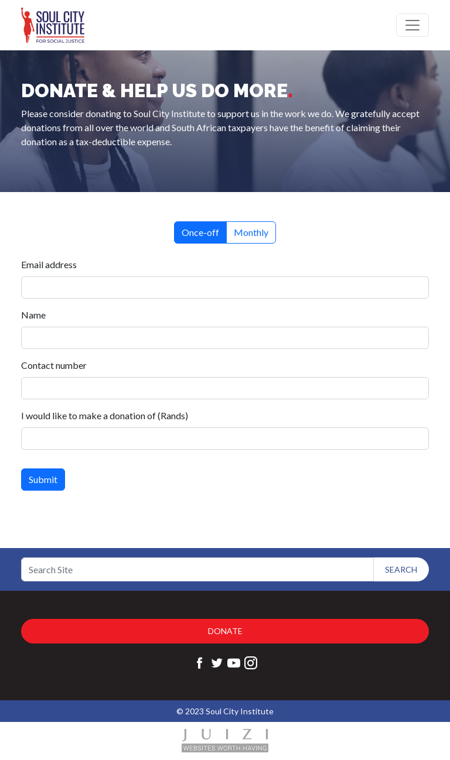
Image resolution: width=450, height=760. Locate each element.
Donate (225, 631)
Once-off (200, 232)
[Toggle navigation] (412, 25)
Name (35, 314)
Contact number (55, 365)
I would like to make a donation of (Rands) (106, 415)
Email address (50, 264)
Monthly (251, 232)
